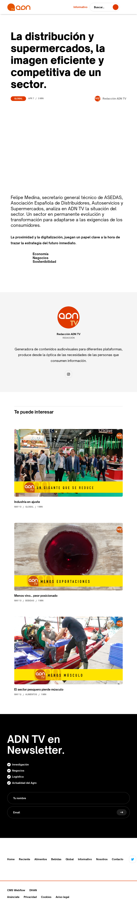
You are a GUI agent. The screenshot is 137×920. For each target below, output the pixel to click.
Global (18, 98)
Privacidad (30, 896)
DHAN (33, 890)
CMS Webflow (16, 890)
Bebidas (56, 859)
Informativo (85, 859)
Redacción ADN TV (68, 334)
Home (11, 859)
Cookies (46, 896)
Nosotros (102, 859)
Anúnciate (13, 896)
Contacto (117, 859)
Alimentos (40, 859)
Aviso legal (62, 896)
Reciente (24, 859)
